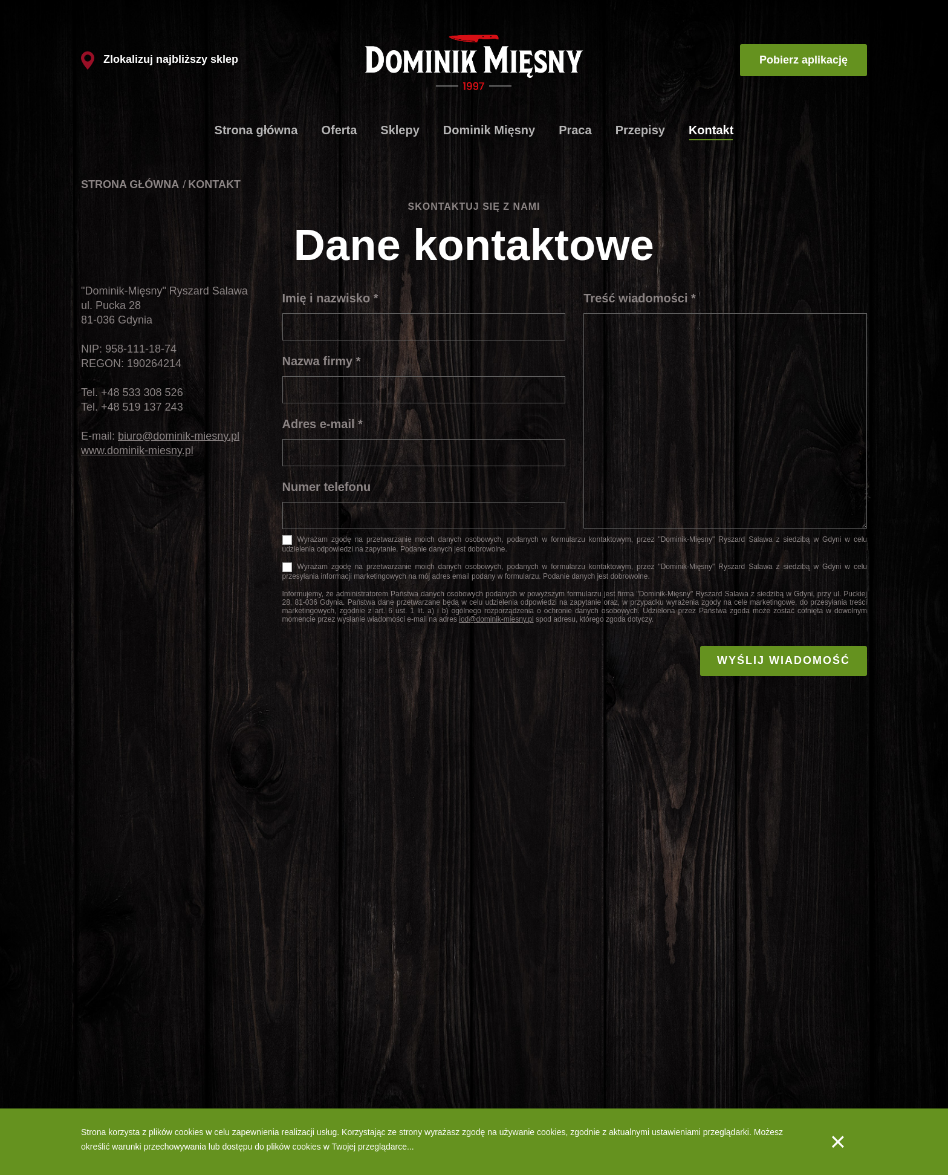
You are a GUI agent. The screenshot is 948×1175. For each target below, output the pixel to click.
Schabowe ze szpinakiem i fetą (139, 1042)
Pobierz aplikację (803, 60)
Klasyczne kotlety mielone (129, 1023)
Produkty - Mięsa (515, 1042)
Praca (575, 130)
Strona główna (256, 130)
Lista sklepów (339, 1042)
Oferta (339, 130)
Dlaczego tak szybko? (355, 1061)
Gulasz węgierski (113, 1061)
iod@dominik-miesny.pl (496, 619)
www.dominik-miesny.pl (137, 450)
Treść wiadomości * (639, 298)
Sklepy (399, 130)
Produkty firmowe (347, 1023)
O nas (494, 1023)
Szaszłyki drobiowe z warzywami (142, 1098)
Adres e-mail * (322, 424)
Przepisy (640, 130)
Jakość (496, 1079)
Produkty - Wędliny (518, 1061)
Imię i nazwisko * (330, 298)
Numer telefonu (326, 486)
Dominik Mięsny (489, 130)
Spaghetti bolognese (119, 1079)
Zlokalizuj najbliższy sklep (159, 59)
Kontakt (711, 130)
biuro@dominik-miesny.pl (178, 436)
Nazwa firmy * (321, 361)
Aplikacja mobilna (621, 1042)
